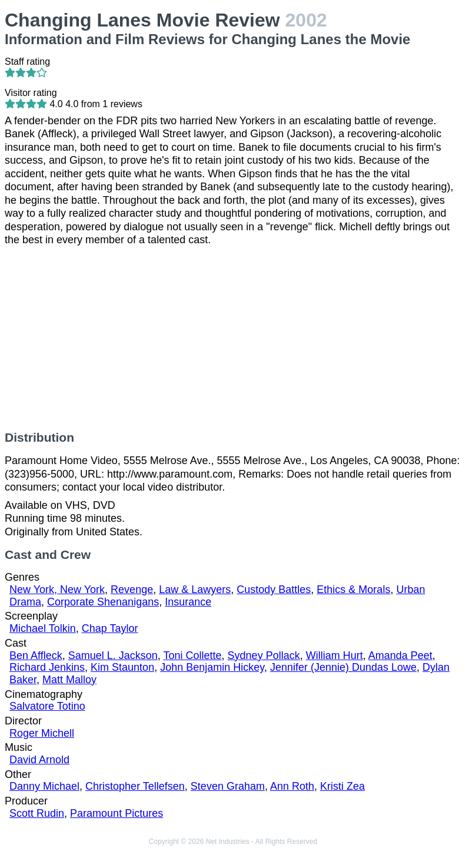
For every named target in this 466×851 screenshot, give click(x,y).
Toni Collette (193, 655)
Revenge (132, 589)
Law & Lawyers (195, 589)
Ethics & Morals (353, 589)
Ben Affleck (35, 655)
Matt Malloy (69, 680)
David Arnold (39, 760)
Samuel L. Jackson (113, 655)
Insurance (188, 602)
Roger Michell (41, 733)
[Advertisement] (233, 338)
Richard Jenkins (47, 667)
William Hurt (334, 655)
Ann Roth (292, 786)
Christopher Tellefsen (135, 786)
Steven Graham (228, 786)
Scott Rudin (36, 813)
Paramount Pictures (116, 813)
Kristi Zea (342, 786)
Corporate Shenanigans (103, 602)
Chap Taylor (110, 628)
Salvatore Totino (47, 706)
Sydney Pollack (264, 655)
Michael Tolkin (42, 628)
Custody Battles (274, 589)
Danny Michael (44, 786)
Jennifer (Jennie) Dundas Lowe (343, 667)
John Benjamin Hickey (212, 667)
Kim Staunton (122, 667)
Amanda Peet (400, 655)
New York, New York (57, 589)
